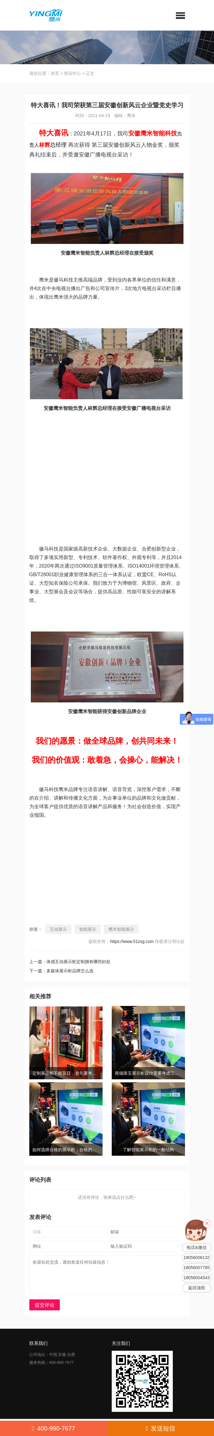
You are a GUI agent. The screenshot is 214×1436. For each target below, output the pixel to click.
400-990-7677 (53, 1428)
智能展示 (87, 929)
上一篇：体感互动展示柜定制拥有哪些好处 (70, 961)
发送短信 (160, 1428)
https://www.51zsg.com (132, 941)
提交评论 (44, 1305)
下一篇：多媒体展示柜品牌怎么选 (61, 970)
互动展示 (58, 929)
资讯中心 (72, 73)
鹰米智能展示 (121, 929)
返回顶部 (196, 1288)
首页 (55, 73)
